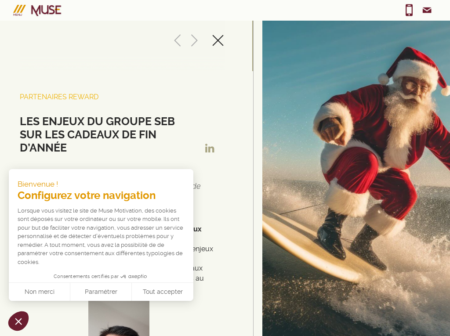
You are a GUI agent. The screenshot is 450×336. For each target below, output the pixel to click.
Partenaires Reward (59, 97)
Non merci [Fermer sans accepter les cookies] (39, 291)
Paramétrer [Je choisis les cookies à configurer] (101, 291)
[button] (18, 321)
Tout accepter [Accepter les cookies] (163, 291)
